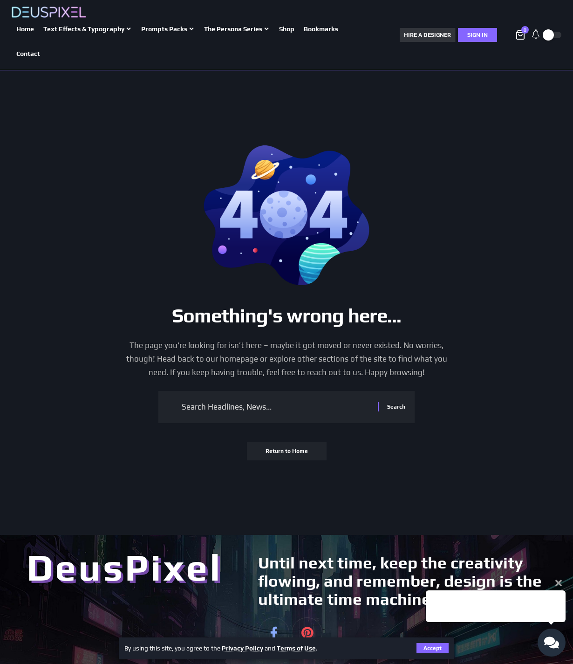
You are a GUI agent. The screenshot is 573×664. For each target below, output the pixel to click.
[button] (506, 35)
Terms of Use (296, 648)
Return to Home (287, 451)
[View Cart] (521, 35)
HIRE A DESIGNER (427, 35)
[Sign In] (477, 35)
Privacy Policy (242, 648)
